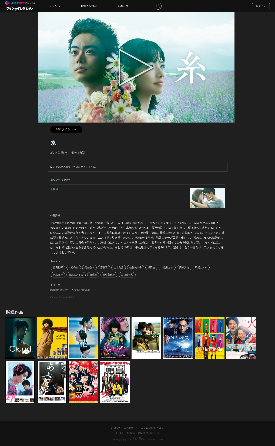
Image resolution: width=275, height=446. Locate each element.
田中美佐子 (109, 274)
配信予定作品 (89, 6)
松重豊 (93, 274)
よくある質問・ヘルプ (152, 427)
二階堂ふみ (167, 267)
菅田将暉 (58, 267)
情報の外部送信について (148, 433)
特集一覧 (123, 6)
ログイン (261, 6)
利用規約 (131, 433)
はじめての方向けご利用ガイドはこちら (75, 167)
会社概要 (119, 433)
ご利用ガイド (131, 427)
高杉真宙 (184, 267)
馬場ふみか (201, 267)
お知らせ (115, 427)
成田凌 (151, 267)
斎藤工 (104, 267)
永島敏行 (58, 274)
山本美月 (118, 267)
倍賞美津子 (135, 267)
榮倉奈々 (89, 267)
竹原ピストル (76, 274)
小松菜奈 (74, 267)
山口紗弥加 (127, 274)
